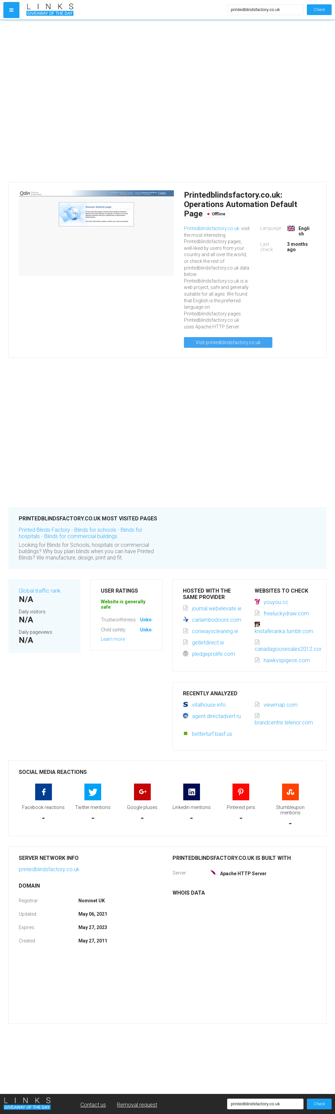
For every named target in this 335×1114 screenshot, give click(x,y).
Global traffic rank (40, 591)
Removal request (137, 1105)
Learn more (113, 639)
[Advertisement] (76, 101)
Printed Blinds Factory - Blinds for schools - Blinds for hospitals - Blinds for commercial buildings (80, 533)
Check (319, 9)
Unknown (150, 619)
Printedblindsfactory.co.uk (211, 228)
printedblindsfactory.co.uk (49, 869)
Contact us (93, 1105)
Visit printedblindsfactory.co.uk (228, 342)
